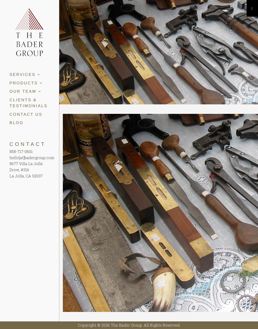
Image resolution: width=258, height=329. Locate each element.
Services (25, 74)
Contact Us (25, 114)
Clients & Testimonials (28, 103)
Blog (16, 122)
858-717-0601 (21, 151)
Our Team (25, 91)
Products (26, 83)
